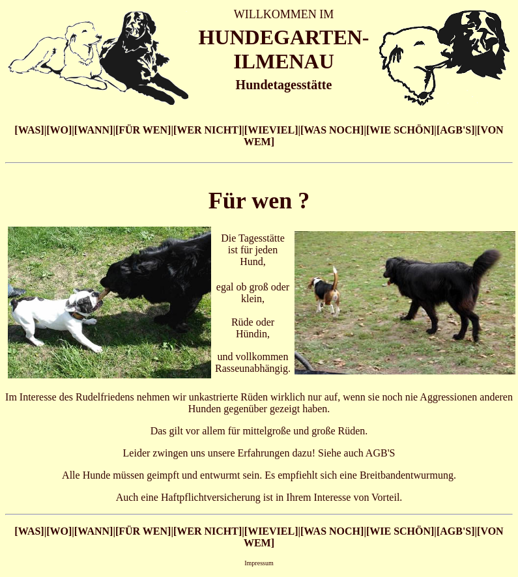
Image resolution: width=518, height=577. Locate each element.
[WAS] (29, 129)
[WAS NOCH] (332, 129)
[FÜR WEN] (143, 129)
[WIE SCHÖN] (400, 129)
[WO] (59, 129)
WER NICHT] (209, 129)
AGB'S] (457, 129)
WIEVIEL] (273, 129)
